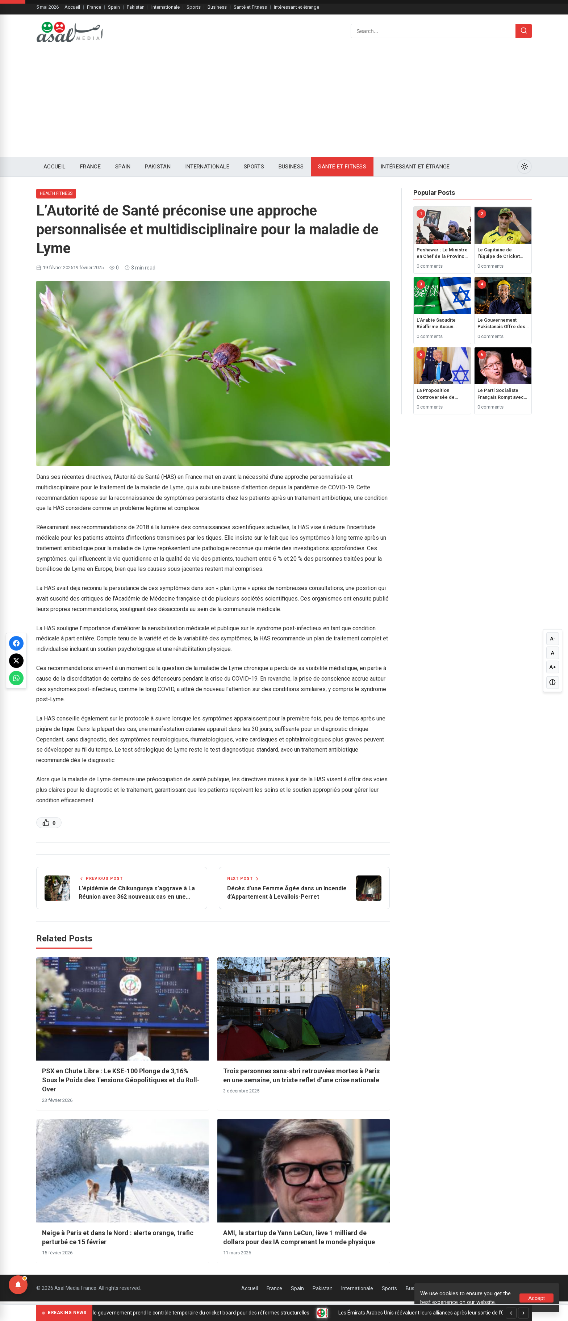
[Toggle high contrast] (552, 683)
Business (217, 7)
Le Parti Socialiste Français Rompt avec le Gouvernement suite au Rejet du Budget (502, 394)
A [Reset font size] (552, 653)
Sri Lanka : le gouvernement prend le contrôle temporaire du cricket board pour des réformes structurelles (194, 1313)
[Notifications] (18, 1284)
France (94, 7)
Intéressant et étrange (296, 7)
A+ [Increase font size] (552, 667)
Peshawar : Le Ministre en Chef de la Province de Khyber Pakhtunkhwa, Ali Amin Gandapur (442, 253)
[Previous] (511, 1313)
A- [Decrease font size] (552, 638)
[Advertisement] (284, 102)
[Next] (523, 1313)
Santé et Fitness (250, 7)
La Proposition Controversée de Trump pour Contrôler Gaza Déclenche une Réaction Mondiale (441, 394)
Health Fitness (56, 193)
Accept (536, 1298)
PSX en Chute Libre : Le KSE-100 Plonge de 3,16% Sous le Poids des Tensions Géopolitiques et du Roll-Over (121, 1081)
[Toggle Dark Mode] (524, 166)
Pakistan (136, 7)
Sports (194, 7)
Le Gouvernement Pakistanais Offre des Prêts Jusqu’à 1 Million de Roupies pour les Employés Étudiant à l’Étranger (502, 323)
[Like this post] (49, 822)
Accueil (72, 7)
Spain (114, 7)
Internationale (165, 7)
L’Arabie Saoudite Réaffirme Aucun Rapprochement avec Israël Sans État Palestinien (440, 323)
